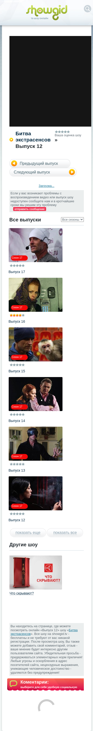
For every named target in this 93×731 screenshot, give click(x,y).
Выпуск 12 (17, 520)
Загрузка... (46, 186)
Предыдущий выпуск (39, 163)
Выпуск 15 (17, 371)
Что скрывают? (22, 593)
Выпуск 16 (17, 321)
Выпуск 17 (17, 272)
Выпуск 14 (17, 421)
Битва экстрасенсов (33, 136)
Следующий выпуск (32, 172)
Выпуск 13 (17, 470)
